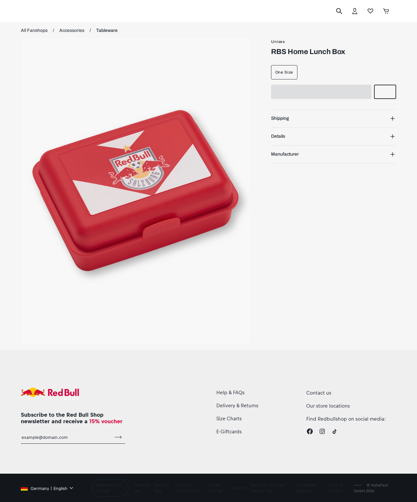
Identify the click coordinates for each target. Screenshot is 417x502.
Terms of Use (141, 487)
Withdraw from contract (109, 487)
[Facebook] (309, 431)
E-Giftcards (229, 431)
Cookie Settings (216, 487)
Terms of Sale (161, 487)
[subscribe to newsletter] (118, 437)
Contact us (318, 392)
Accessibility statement (306, 487)
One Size (284, 72)
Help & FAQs (230, 392)
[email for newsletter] (66, 437)
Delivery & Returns (237, 405)
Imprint (239, 487)
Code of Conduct (335, 487)
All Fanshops (34, 30)
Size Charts (229, 418)
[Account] (355, 11)
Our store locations (328, 405)
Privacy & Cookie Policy (187, 487)
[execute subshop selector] (397, 11)
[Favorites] (370, 11)
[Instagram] (322, 431)
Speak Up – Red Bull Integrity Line (267, 487)
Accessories (71, 30)
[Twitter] (334, 431)
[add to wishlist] (385, 92)
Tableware (107, 30)
